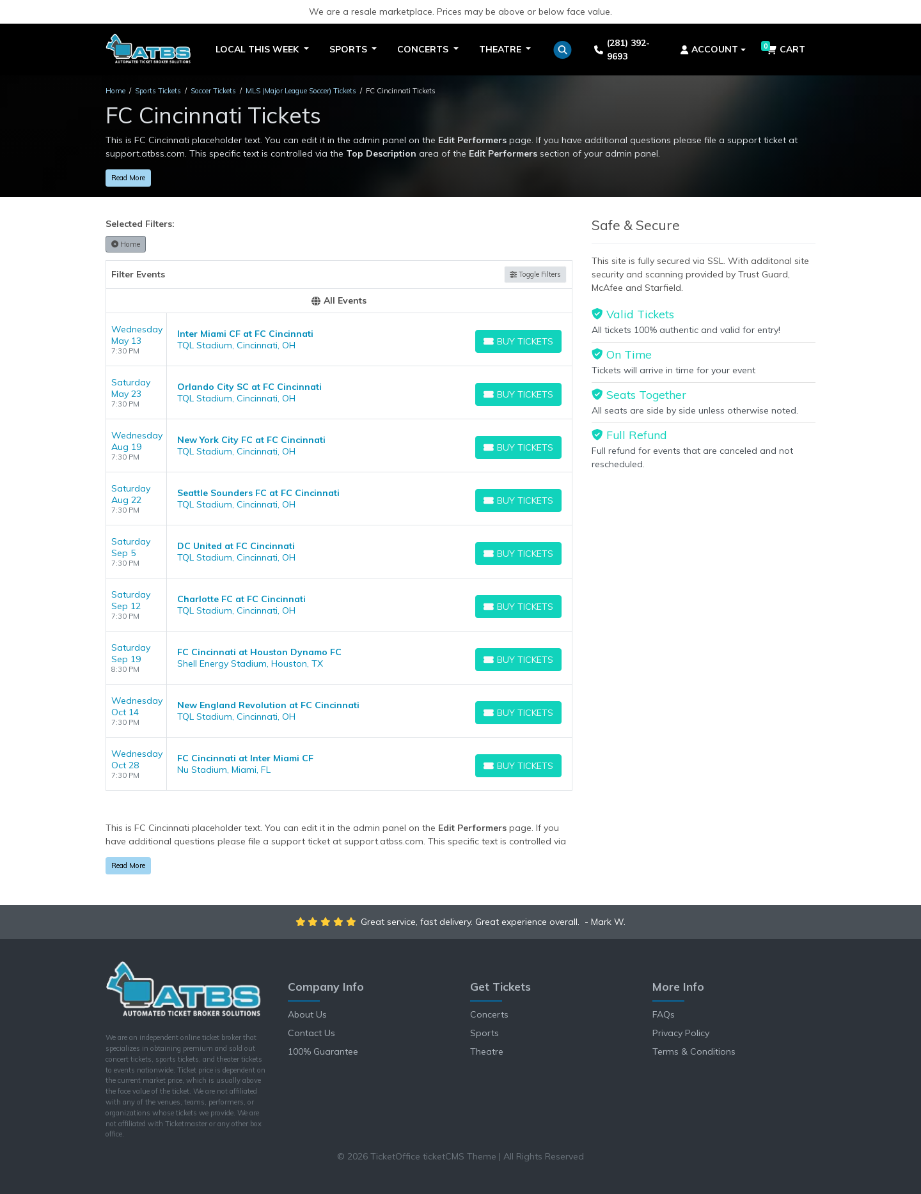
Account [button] (710, 49)
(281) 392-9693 (621, 49)
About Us (307, 1014)
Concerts (489, 1014)
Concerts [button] (424, 49)
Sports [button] (349, 49)
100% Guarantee (323, 1051)
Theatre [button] (501, 49)
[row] (339, 339)
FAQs (663, 1014)
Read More (128, 177)
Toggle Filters (535, 274)
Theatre (486, 1051)
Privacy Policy (680, 1033)
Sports (484, 1033)
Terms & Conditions (694, 1051)
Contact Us (311, 1033)
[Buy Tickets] (518, 341)
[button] (562, 50)
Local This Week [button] (258, 49)
